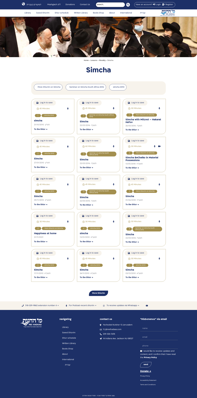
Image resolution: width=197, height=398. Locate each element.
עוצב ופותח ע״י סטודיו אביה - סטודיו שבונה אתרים (98, 396)
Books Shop (98, 13)
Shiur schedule (62, 13)
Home (86, 60)
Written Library (81, 13)
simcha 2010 (49, 115)
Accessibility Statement (148, 380)
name (142, 324)
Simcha (84, 122)
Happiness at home (45, 233)
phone (143, 342)
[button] (43, 109)
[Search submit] (128, 5)
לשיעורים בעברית (34, 5)
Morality (102, 60)
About (112, 13)
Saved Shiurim (42, 13)
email (142, 333)
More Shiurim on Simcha (145, 115)
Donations (70, 5)
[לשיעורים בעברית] (23, 4)
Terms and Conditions (148, 384)
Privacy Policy (150, 357)
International (126, 13)
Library (27, 13)
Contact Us (85, 5)
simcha (38, 121)
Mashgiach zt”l (53, 5)
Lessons (94, 60)
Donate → (145, 371)
